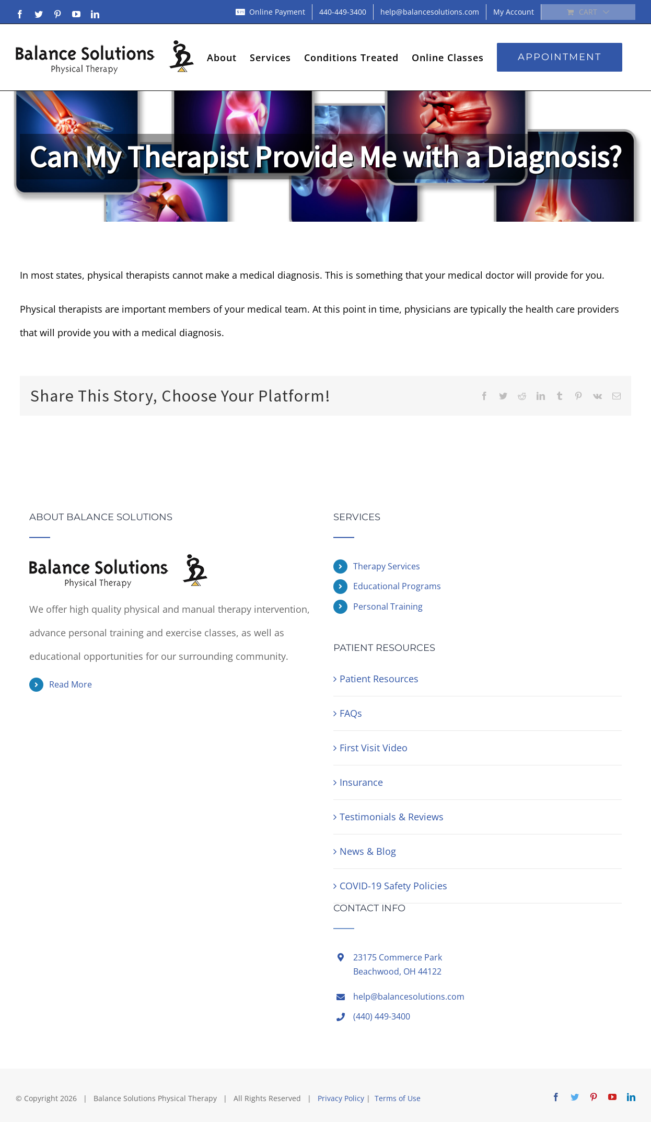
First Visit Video (374, 747)
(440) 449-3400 (381, 1016)
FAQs (351, 713)
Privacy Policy (341, 1098)
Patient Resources (379, 678)
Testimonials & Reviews (392, 816)
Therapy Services (386, 566)
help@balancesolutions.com (408, 996)
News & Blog (368, 851)
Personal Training (388, 606)
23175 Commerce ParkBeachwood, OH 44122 (397, 964)
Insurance (361, 782)
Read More (70, 684)
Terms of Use (398, 1098)
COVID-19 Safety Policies (393, 885)
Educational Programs (397, 586)
